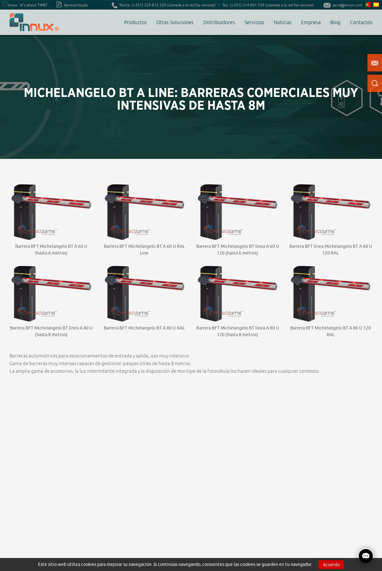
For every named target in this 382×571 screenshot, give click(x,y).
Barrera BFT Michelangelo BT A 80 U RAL (144, 327)
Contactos (361, 22)
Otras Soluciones (175, 22)
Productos (135, 22)
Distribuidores (219, 22)
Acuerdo (331, 564)
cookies (88, 564)
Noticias (283, 22)
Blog (335, 22)
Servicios (254, 22)
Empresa (311, 22)
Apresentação (72, 4)
